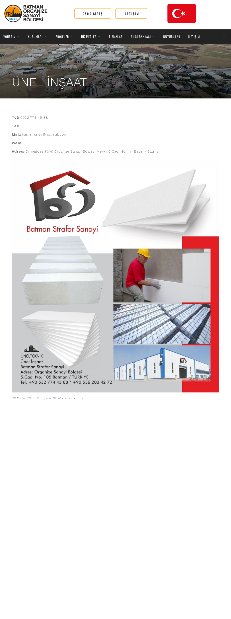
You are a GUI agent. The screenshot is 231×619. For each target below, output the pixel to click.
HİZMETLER (89, 36)
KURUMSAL (35, 36)
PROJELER (62, 36)
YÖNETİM (9, 36)
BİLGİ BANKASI (140, 36)
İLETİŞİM (194, 36)
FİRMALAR (116, 36)
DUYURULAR (171, 36)
